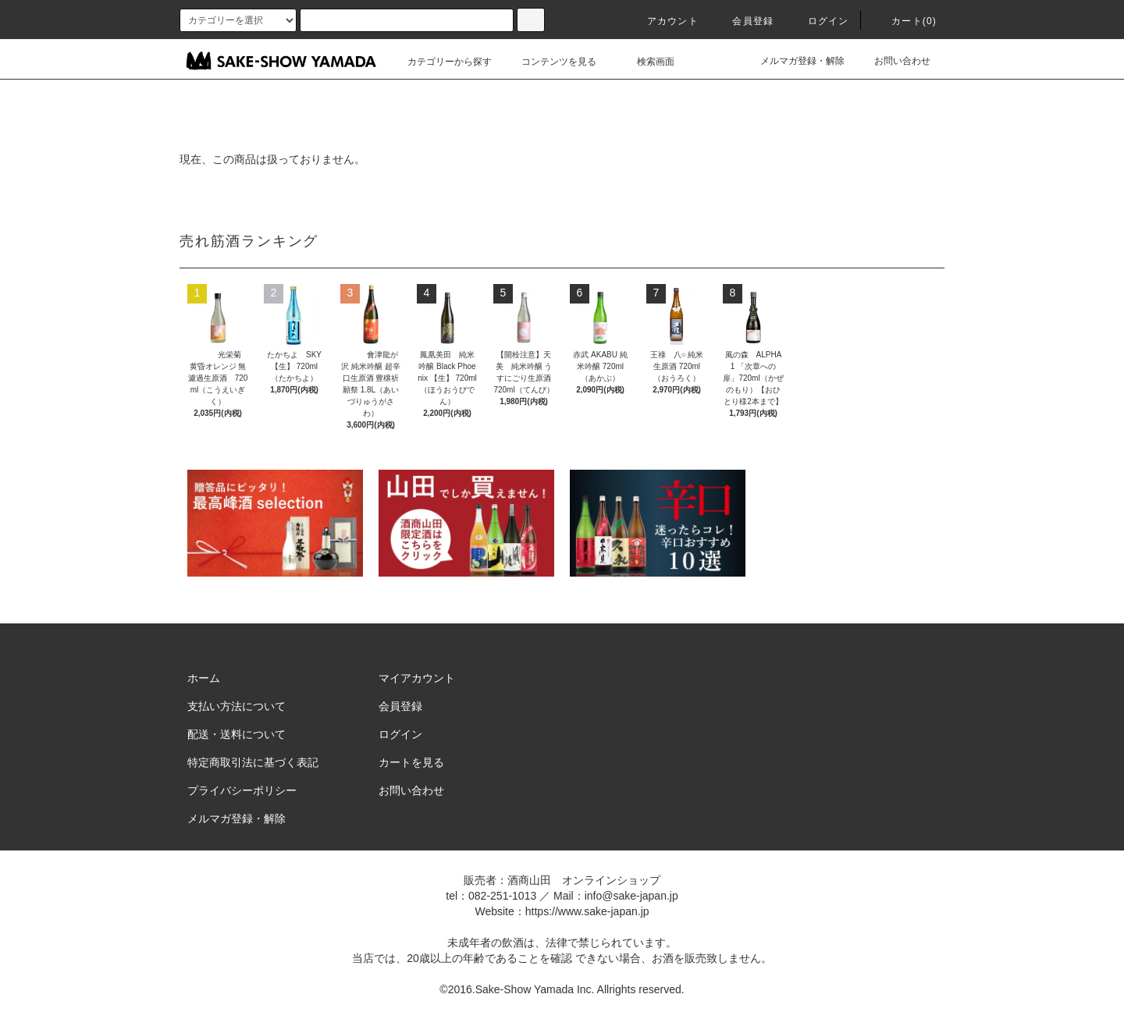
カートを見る (411, 762)
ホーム (203, 678)
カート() (905, 21)
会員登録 (743, 21)
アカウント (663, 21)
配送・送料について (236, 734)
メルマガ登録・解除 (793, 60)
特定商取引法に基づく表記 (252, 762)
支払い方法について (236, 706)
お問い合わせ (892, 60)
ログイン (819, 21)
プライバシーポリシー (242, 790)
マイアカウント (417, 678)
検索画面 (646, 61)
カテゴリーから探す (440, 61)
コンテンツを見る (549, 61)
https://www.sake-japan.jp (587, 911)
